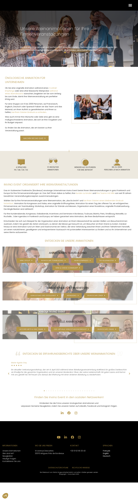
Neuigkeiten (8, 473)
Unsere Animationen (12, 468)
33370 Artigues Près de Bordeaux (49, 471)
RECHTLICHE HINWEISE (81, 485)
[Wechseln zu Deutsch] (107, 473)
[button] (130, 8)
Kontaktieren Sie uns (11, 479)
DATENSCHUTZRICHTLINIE (58, 485)
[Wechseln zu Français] (107, 468)
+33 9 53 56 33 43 (77, 468)
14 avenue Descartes (44, 468)
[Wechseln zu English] (107, 471)
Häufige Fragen (9, 476)
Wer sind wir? (8, 471)
